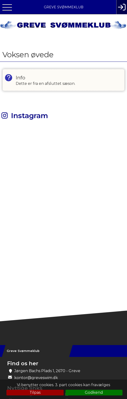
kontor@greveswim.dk (36, 377)
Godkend (94, 392)
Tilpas (35, 392)
